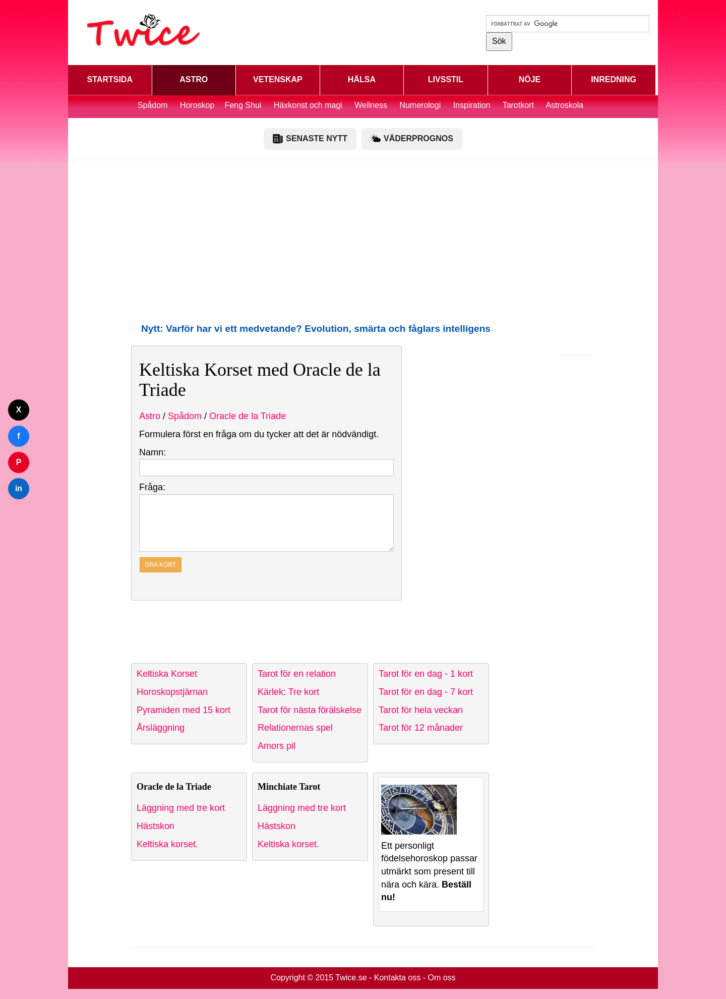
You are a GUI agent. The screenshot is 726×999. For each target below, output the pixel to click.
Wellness (370, 105)
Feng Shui (243, 105)
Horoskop (197, 105)
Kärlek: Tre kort (288, 692)
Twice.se (351, 977)
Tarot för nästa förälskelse (309, 710)
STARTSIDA (110, 79)
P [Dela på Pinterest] (19, 462)
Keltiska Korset (167, 674)
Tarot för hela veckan (421, 710)
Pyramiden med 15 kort (183, 710)
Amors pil (276, 746)
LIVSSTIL (445, 79)
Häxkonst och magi (308, 105)
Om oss (441, 977)
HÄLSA (362, 79)
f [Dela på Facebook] (18, 436)
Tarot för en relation (297, 674)
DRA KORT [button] (160, 564)
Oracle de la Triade (247, 416)
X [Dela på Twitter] (19, 409)
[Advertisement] (363, 241)
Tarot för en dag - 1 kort (426, 674)
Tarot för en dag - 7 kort (426, 692)
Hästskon (155, 826)
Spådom (153, 105)
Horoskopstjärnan (172, 692)
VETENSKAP (277, 79)
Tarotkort (518, 105)
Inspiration (472, 105)
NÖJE (530, 79)
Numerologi (420, 105)
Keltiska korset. (167, 844)
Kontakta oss (397, 977)
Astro (149, 416)
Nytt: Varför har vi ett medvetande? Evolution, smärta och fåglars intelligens (316, 328)
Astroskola (564, 105)
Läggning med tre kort (181, 808)
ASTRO (193, 79)
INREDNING (613, 79)
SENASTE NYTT (310, 139)
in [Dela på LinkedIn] (18, 488)
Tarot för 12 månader (421, 728)
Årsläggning (161, 728)
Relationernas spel (295, 728)
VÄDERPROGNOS (412, 139)
